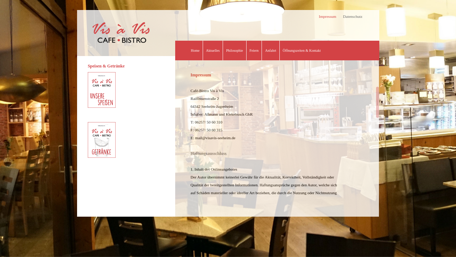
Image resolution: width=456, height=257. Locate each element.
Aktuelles (212, 50)
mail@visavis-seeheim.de (215, 138)
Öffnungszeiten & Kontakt (301, 50)
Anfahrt (270, 50)
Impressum (327, 16)
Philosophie (234, 50)
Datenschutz (352, 16)
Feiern (254, 50)
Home (195, 50)
